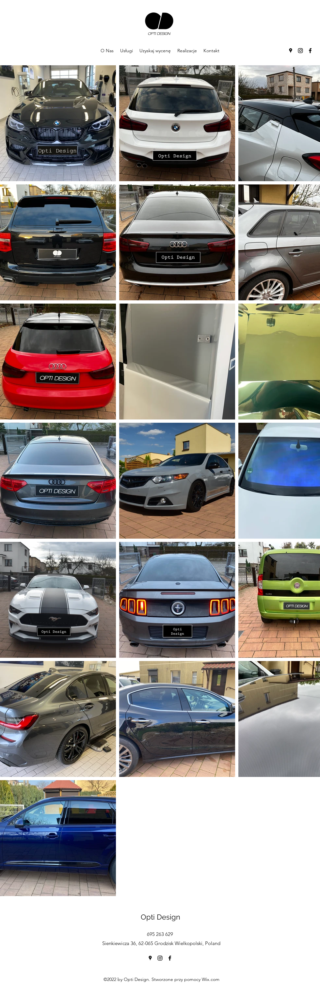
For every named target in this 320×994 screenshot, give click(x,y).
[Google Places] (290, 50)
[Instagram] (300, 50)
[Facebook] (310, 50)
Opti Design (160, 917)
